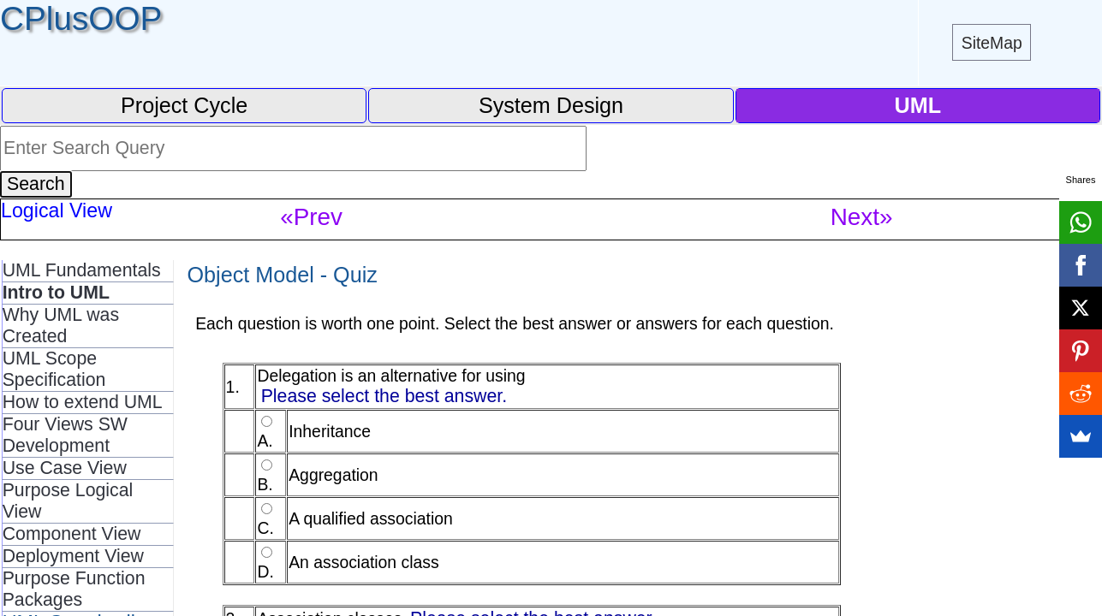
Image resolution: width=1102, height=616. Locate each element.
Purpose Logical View (68, 501)
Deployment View (73, 556)
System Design (551, 105)
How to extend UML (83, 402)
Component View (72, 534)
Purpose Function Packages (74, 589)
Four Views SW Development (65, 435)
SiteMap (992, 42)
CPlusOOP (81, 18)
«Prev (311, 217)
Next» (862, 217)
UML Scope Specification (54, 369)
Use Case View (65, 468)
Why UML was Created (61, 325)
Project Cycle (184, 105)
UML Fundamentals (82, 270)
